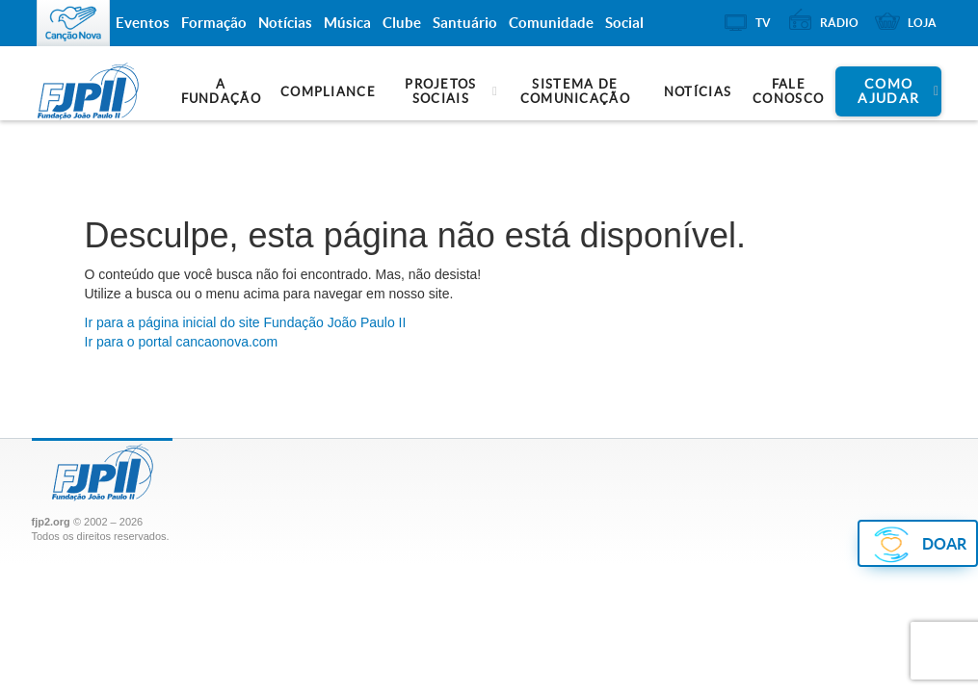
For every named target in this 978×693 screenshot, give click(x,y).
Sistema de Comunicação (575, 91)
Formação (214, 22)
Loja (922, 22)
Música (347, 22)
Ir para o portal (181, 341)
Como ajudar (888, 91)
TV (763, 22)
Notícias (697, 92)
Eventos (143, 22)
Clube (402, 22)
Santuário (465, 22)
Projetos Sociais (440, 91)
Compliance (328, 92)
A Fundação (221, 91)
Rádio (839, 22)
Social (624, 22)
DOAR (944, 543)
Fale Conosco (788, 91)
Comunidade (551, 22)
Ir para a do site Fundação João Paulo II (246, 322)
